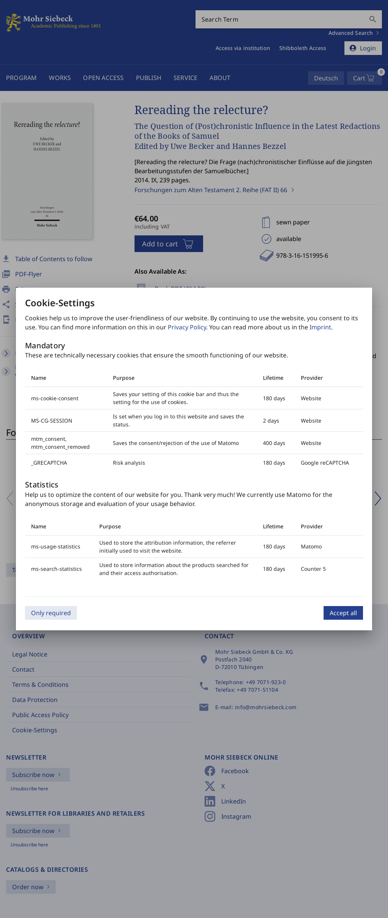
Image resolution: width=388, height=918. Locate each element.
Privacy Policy (187, 327)
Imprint (320, 327)
